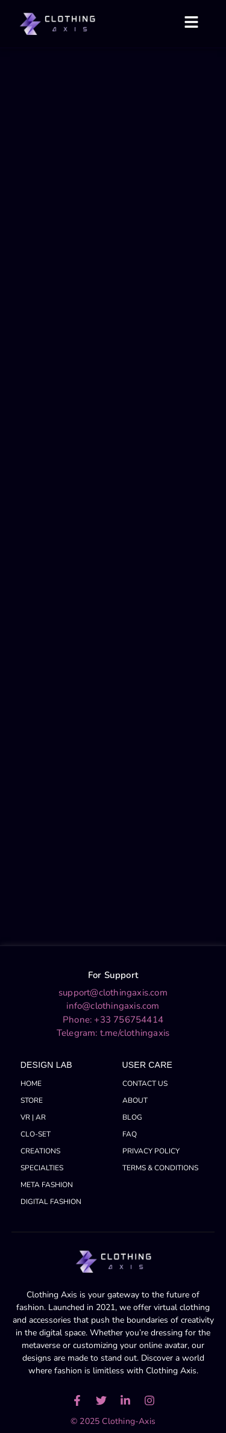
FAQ (129, 1134)
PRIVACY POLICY (151, 1151)
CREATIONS (40, 1151)
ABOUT (135, 1100)
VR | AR (33, 1117)
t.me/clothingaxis (134, 1033)
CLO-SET (35, 1134)
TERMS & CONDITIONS (160, 1168)
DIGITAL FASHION (50, 1201)
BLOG (132, 1117)
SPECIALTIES (41, 1168)
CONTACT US (145, 1083)
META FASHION (46, 1185)
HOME (31, 1083)
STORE (31, 1100)
